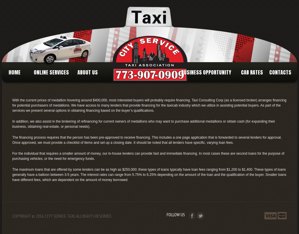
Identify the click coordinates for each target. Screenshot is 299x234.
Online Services (51, 72)
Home (15, 72)
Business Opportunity (206, 72)
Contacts (280, 72)
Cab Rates (252, 72)
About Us (86, 72)
